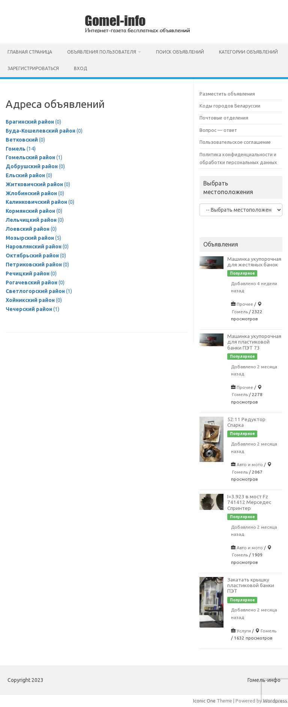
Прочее (245, 304)
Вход (80, 68)
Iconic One (204, 700)
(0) (33, 122)
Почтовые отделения (224, 117)
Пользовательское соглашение (235, 142)
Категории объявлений (248, 51)
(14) (21, 149)
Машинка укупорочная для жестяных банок (254, 262)
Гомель (240, 311)
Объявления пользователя (101, 51)
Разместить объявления (227, 93)
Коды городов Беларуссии (230, 105)
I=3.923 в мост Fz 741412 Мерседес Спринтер (249, 502)
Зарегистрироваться (33, 68)
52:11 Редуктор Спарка (246, 422)
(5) (33, 238)
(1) (34, 157)
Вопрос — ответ (218, 130)
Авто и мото (250, 464)
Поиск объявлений (180, 51)
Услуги (244, 630)
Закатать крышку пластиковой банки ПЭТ (250, 585)
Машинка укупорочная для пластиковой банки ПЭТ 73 (254, 342)
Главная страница (30, 51)
